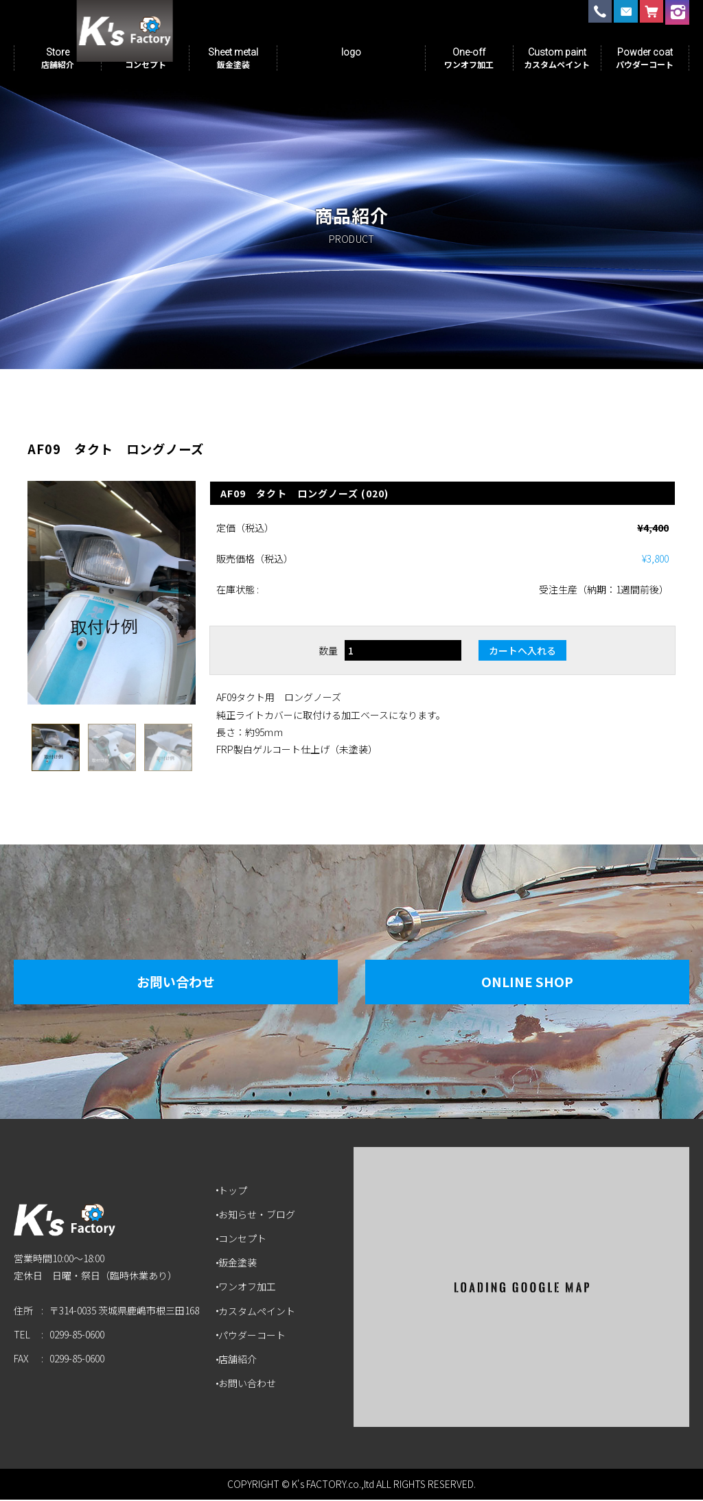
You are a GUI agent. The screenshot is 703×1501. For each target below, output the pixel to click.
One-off (469, 58)
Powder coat (644, 58)
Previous (36, 597)
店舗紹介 (239, 1360)
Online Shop (537, 983)
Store (57, 58)
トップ (234, 1191)
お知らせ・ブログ (258, 1215)
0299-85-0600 (76, 1341)
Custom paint (557, 58)
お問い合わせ (165, 983)
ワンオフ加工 (249, 1288)
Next (187, 597)
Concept (145, 58)
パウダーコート (254, 1336)
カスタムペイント (258, 1312)
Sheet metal (233, 58)
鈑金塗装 (239, 1263)
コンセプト (244, 1239)
